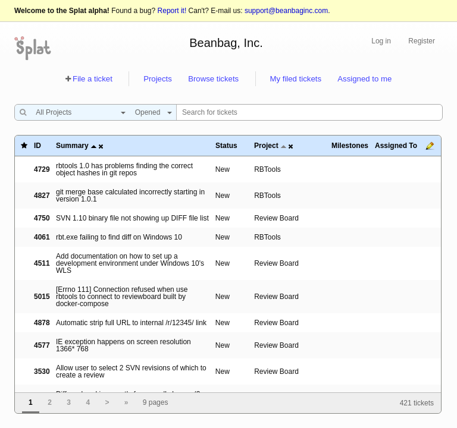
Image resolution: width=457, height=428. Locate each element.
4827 (42, 195)
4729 (42, 169)
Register (421, 41)
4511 (42, 263)
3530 (42, 371)
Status (226, 145)
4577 (42, 345)
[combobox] (77, 112)
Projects (157, 78)
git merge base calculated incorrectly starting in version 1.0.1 (130, 195)
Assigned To (396, 145)
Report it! (172, 11)
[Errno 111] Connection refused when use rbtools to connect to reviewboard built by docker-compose (121, 296)
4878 (42, 322)
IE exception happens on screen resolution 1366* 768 (123, 345)
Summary (72, 145)
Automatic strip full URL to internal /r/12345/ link (131, 322)
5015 (42, 296)
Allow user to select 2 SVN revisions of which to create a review (131, 371)
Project (266, 145)
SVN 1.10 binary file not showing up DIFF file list (132, 218)
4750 (42, 218)
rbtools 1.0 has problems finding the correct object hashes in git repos (124, 169)
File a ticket (92, 78)
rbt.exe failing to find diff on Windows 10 (119, 237)
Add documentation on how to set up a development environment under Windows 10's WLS (130, 263)
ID (37, 145)
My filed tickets (295, 78)
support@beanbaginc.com (286, 11)
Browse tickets (213, 78)
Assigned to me (364, 78)
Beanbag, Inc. (225, 42)
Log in (381, 41)
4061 (42, 237)
